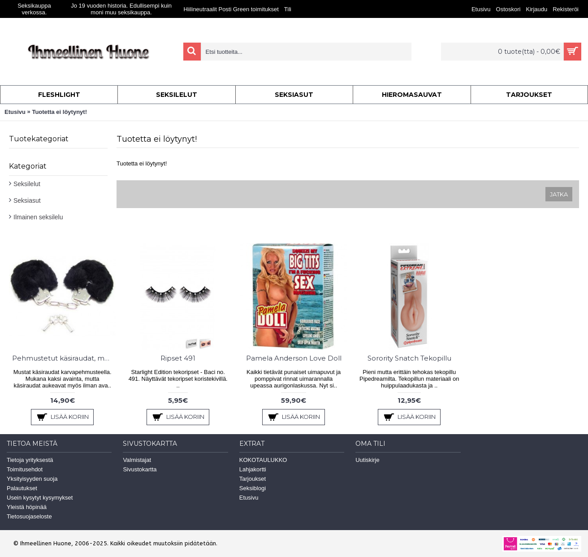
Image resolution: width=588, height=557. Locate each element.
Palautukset (22, 488)
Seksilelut (26, 183)
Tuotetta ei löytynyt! (59, 112)
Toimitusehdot (25, 469)
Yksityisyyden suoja (32, 478)
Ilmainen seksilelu (38, 217)
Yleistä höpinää (27, 507)
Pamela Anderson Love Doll (294, 358)
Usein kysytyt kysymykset (40, 497)
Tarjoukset (252, 478)
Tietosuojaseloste (29, 516)
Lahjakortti (252, 469)
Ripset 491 (177, 358)
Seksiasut (27, 200)
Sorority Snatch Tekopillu (409, 358)
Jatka (559, 194)
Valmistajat (137, 460)
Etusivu (15, 112)
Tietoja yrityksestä (30, 460)
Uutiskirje (367, 460)
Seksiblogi (252, 488)
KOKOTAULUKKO (263, 460)
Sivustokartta (139, 469)
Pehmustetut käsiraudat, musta (64, 358)
